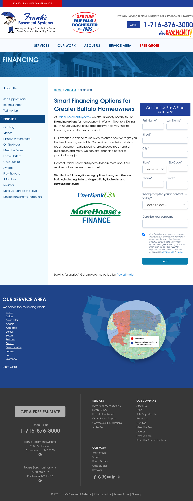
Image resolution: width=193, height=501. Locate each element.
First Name (149, 120)
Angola (10, 323)
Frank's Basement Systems (74, 117)
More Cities (10, 367)
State (146, 162)
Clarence (11, 359)
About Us (10, 88)
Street (146, 134)
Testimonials (10, 110)
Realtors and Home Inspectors (22, 196)
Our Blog (9, 127)
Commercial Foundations (107, 422)
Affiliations (9, 179)
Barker (9, 331)
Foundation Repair (103, 414)
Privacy (180, 251)
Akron (9, 312)
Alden (9, 316)
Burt (8, 355)
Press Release (11, 173)
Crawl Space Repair (104, 418)
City (145, 148)
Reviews (8, 185)
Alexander (12, 320)
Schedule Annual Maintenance (32, 3)
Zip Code (175, 162)
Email (170, 178)
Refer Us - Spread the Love (20, 190)
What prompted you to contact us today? (164, 196)
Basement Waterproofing (106, 405)
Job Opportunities (14, 99)
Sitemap (137, 494)
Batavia (10, 339)
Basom (10, 335)
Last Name (173, 120)
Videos (7, 132)
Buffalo (10, 351)
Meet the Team (13, 150)
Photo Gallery (12, 156)
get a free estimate (40, 411)
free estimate (125, 274)
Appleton (11, 327)
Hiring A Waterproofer (17, 138)
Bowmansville (13, 347)
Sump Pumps (99, 409)
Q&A (139, 409)
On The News (11, 144)
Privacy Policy (102, 494)
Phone (147, 178)
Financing (9, 118)
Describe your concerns (157, 216)
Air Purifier (97, 427)
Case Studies (11, 161)
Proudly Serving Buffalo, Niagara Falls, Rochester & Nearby (155, 16)
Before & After (12, 104)
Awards (8, 167)
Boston (10, 343)
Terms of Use (168, 251)
